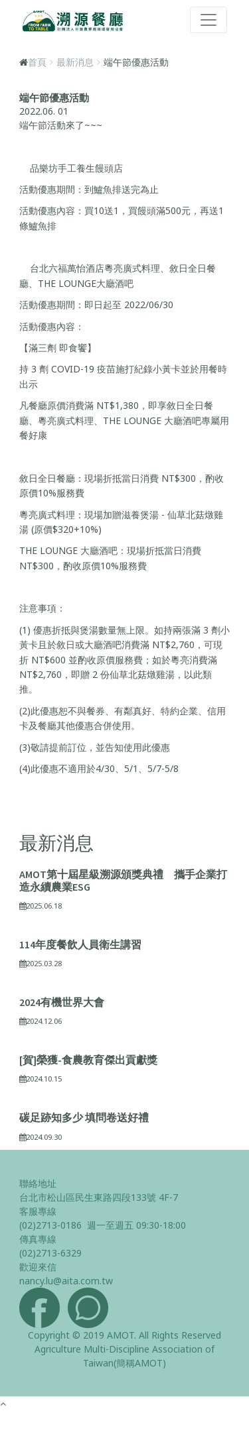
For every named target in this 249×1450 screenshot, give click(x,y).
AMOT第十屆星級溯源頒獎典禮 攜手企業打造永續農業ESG (123, 880)
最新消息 (75, 62)
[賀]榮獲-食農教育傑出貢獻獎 (88, 1059)
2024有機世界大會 (61, 1002)
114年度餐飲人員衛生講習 (80, 944)
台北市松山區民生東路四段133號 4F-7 (98, 1197)
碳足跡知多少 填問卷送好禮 (84, 1117)
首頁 (37, 62)
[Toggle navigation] (208, 20)
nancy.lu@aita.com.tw (66, 1280)
